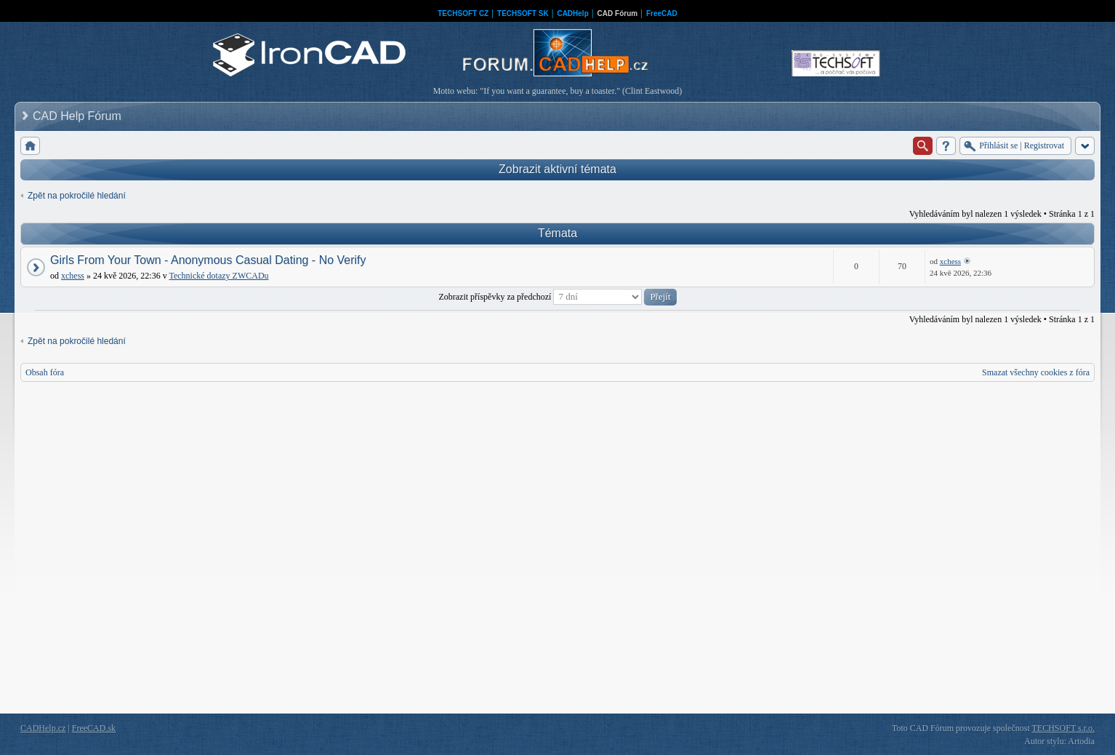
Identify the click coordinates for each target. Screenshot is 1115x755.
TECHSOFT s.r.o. (1063, 728)
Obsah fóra (44, 372)
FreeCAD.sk (94, 728)
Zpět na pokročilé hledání (77, 196)
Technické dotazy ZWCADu (218, 276)
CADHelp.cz (42, 728)
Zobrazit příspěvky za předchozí (557, 297)
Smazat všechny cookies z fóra (1036, 372)
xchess (72, 276)
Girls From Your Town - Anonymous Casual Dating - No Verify (208, 260)
